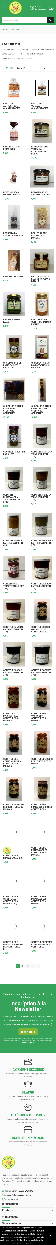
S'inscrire (39, 7)
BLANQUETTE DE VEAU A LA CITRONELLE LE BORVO (39, 150)
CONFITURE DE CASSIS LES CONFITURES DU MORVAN (39, 717)
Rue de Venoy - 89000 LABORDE (19, 1191)
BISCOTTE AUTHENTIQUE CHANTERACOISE (11, 105)
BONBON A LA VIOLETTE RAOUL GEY (14, 234)
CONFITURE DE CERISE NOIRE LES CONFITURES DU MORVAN (12, 762)
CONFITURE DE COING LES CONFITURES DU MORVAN (42, 761)
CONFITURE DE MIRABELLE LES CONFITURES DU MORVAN (39, 900)
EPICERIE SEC (23, 50)
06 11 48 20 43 (11, 1200)
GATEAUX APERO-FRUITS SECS (43, 50)
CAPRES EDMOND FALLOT (12, 321)
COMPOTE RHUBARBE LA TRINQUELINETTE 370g (42, 542)
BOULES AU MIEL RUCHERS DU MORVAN (39, 235)
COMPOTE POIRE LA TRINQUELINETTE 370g (41, 497)
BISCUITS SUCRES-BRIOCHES (12, 58)
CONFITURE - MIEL (8, 50)
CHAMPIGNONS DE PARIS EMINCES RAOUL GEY (12, 365)
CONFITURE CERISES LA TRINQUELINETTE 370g (41, 672)
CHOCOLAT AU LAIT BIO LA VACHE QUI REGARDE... (41, 365)
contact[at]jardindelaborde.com (18, 1195)
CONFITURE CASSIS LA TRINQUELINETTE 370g (13, 672)
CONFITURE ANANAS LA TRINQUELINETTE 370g (13, 629)
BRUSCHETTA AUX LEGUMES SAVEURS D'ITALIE (40, 278)
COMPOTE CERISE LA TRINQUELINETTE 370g (41, 454)
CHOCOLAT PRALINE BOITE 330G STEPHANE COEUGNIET (13, 409)
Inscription (28, 1031)
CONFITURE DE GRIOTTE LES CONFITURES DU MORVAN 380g (11, 900)
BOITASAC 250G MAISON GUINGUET (12, 193)
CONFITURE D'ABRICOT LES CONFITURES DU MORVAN (11, 717)
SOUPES (29, 58)
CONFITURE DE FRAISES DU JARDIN (13, 857)
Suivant (38, 966)
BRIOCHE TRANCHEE (13, 276)
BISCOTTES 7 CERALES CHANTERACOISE (39, 105)
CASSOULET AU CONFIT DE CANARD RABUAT (41, 322)
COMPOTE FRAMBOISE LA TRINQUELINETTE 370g (11, 498)
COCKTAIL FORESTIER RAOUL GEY (14, 453)
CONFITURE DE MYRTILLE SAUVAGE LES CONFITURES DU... (13, 945)
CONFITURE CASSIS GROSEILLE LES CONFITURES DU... (40, 629)
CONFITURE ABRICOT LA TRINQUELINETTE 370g (41, 586)
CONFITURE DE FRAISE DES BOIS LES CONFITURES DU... (41, 807)
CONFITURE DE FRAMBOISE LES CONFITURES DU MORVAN (39, 851)
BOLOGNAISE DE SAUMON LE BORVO (41, 193)
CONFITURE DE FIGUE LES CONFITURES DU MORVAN (13, 807)
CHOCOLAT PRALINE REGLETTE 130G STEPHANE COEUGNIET (41, 409)
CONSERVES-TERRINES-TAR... (12, 54)
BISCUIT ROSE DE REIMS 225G (11, 148)
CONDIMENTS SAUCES (35, 54)
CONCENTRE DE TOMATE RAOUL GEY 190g (13, 586)
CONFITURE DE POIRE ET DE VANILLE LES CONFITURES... (41, 944)
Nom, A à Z (31, 68)
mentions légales (28, 1043)
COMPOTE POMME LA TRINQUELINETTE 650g (13, 542)
